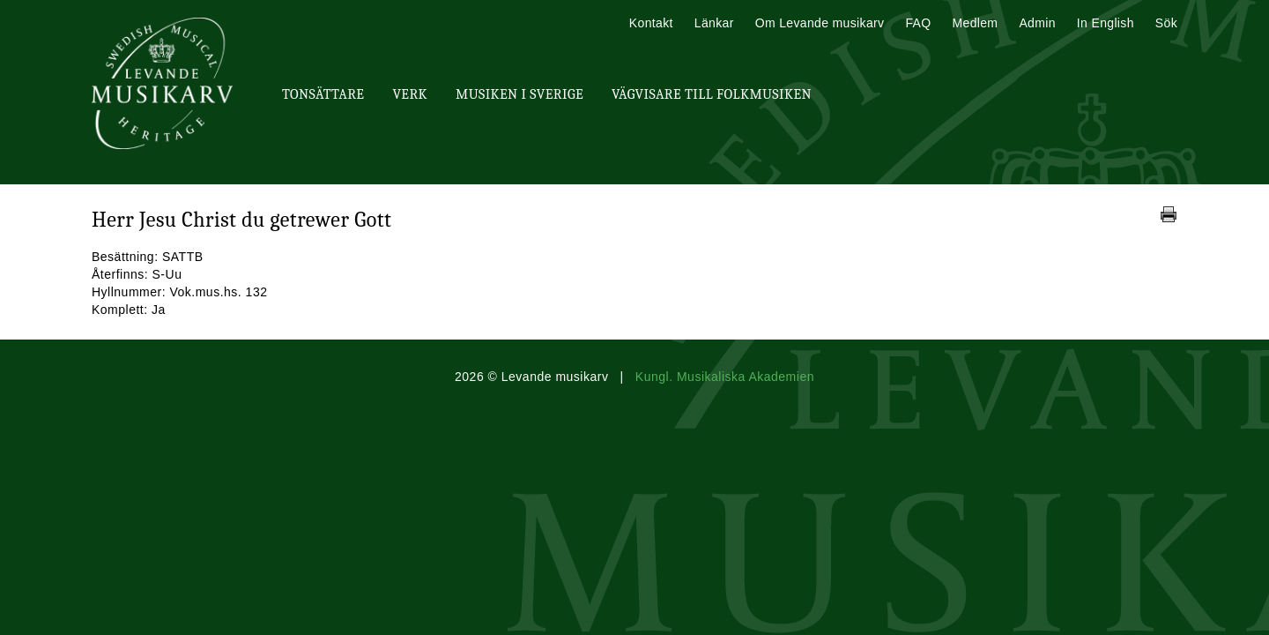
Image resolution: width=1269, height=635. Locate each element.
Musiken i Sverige (519, 94)
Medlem (975, 23)
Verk (409, 94)
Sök (1166, 23)
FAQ (918, 23)
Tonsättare (323, 94)
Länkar (714, 23)
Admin (1037, 23)
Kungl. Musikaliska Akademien (724, 377)
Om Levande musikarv (820, 23)
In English (1105, 23)
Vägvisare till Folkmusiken (712, 94)
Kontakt (651, 23)
